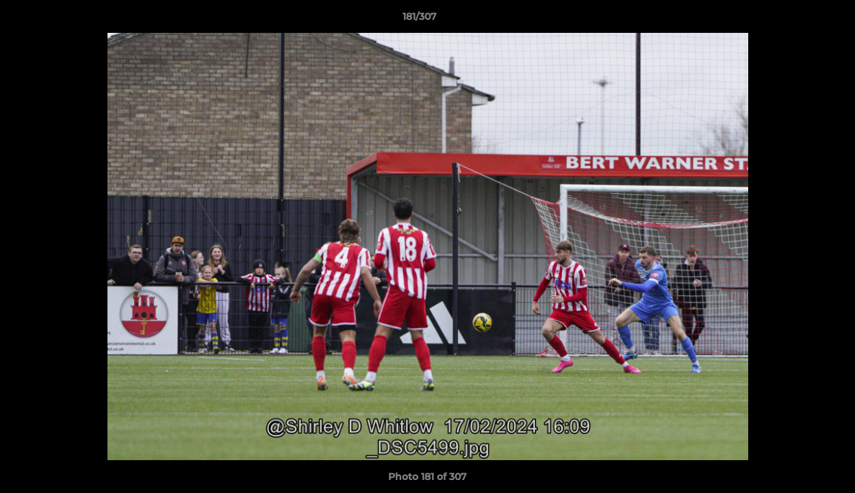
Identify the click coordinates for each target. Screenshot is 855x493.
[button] (797, 20)
